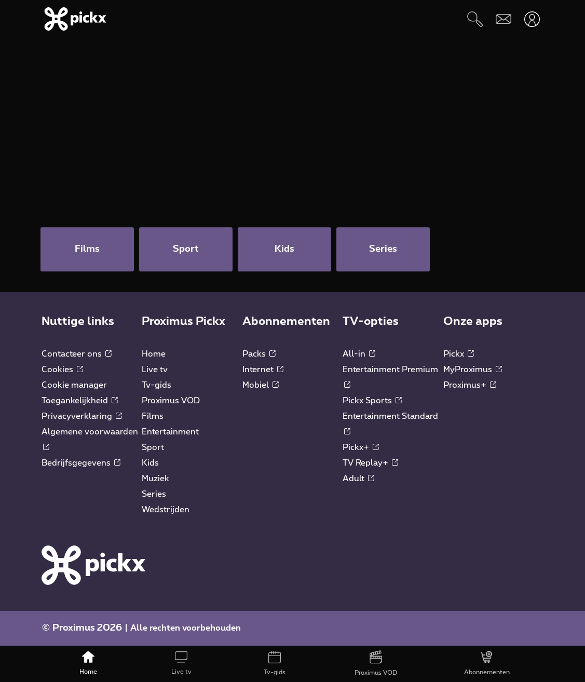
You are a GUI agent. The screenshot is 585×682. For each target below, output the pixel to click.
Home (154, 354)
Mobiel (260, 385)
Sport (153, 447)
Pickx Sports (372, 401)
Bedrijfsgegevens (81, 463)
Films (153, 416)
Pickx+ (361, 447)
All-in (359, 354)
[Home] (88, 664)
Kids (150, 463)
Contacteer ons (77, 354)
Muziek (155, 478)
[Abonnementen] (487, 664)
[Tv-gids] (274, 664)
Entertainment (170, 432)
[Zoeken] (474, 19)
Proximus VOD (171, 401)
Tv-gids (156, 385)
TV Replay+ (370, 463)
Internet (262, 369)
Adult (358, 478)
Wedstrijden (165, 510)
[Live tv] (180, 664)
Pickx (458, 354)
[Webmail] (503, 19)
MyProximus (472, 369)
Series (154, 494)
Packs (259, 354)
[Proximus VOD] (375, 664)
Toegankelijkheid (80, 401)
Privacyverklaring (82, 416)
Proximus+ (469, 385)
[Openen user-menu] (532, 19)
